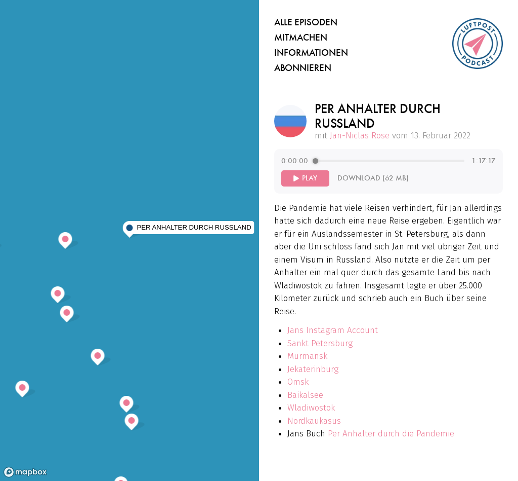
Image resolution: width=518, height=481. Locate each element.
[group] (388, 171)
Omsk (298, 382)
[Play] (305, 178)
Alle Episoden (305, 22)
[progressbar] (389, 161)
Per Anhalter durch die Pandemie (391, 433)
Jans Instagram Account (332, 330)
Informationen (311, 52)
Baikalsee (305, 395)
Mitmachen (300, 37)
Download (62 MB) (373, 178)
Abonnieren (302, 67)
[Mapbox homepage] (25, 472)
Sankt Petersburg (320, 343)
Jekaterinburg (312, 369)
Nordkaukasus (314, 421)
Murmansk (307, 356)
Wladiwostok (311, 407)
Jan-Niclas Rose (360, 135)
